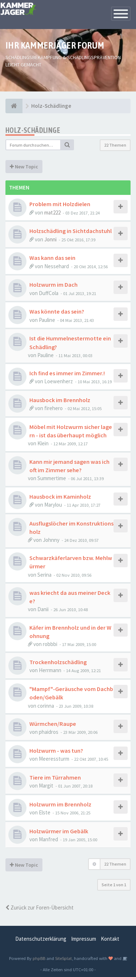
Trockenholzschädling (58, 662)
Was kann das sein (52, 257)
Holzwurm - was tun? (56, 750)
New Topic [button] (24, 166)
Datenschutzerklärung (40, 938)
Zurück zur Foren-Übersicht (39, 907)
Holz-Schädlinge (32, 130)
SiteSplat (63, 958)
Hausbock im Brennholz (59, 400)
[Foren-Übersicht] (13, 106)
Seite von (114, 884)
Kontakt (110, 938)
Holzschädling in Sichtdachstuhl (70, 230)
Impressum (83, 938)
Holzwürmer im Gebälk (58, 831)
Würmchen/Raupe (52, 723)
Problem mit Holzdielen (59, 204)
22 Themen (115, 145)
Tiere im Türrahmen (55, 777)
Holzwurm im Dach (53, 284)
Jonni (50, 239)
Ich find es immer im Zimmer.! (67, 373)
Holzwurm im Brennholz (60, 804)
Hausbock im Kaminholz (60, 496)
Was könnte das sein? (56, 311)
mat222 (52, 212)
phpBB (39, 958)
